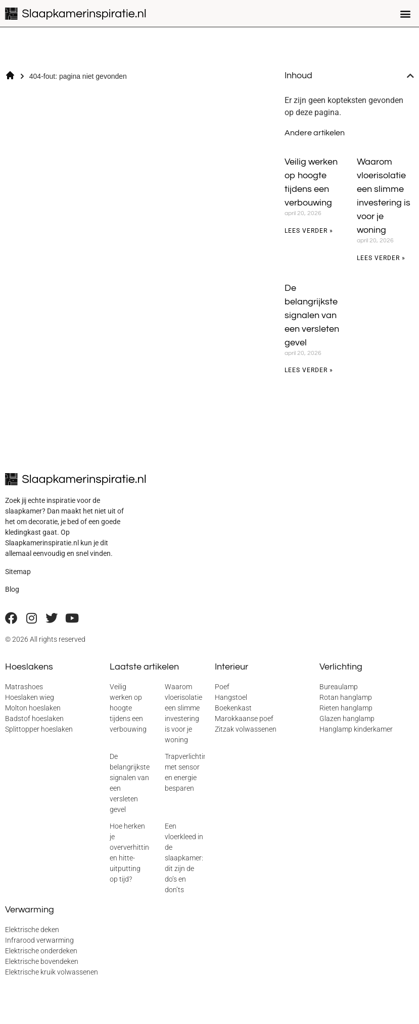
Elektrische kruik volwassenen (51, 972)
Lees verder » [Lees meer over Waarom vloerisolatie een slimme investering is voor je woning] (381, 258)
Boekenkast (233, 708)
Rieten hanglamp (346, 708)
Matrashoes (24, 687)
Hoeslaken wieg (29, 697)
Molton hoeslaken (33, 708)
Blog (12, 589)
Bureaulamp (338, 687)
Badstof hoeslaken (34, 718)
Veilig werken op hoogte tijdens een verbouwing (128, 708)
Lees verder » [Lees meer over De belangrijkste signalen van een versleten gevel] (309, 370)
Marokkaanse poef (244, 718)
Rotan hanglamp (345, 697)
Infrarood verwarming (39, 940)
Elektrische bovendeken (41, 961)
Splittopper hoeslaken (39, 729)
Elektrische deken (32, 930)
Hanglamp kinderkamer (356, 729)
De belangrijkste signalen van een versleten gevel (312, 315)
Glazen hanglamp (347, 718)
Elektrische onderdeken (41, 951)
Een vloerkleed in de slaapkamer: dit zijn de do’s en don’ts (184, 858)
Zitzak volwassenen (245, 729)
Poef (222, 687)
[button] (405, 13)
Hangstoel (231, 697)
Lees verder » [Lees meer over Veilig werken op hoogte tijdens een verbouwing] (309, 230)
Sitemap (18, 572)
